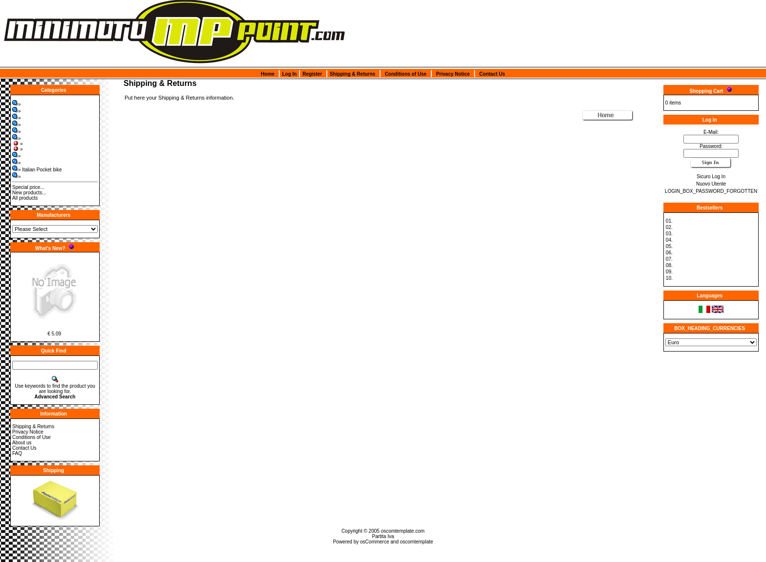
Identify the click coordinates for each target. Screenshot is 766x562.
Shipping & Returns (352, 74)
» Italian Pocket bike (37, 169)
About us (21, 442)
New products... (29, 192)
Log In (289, 74)
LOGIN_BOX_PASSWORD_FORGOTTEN (711, 191)
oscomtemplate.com (403, 531)
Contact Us (492, 74)
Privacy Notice (453, 74)
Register (312, 74)
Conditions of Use (406, 74)
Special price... (28, 187)
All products (25, 198)
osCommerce (374, 541)
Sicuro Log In (711, 176)
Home (268, 74)
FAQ (17, 453)
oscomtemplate (416, 541)
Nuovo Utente (711, 184)
